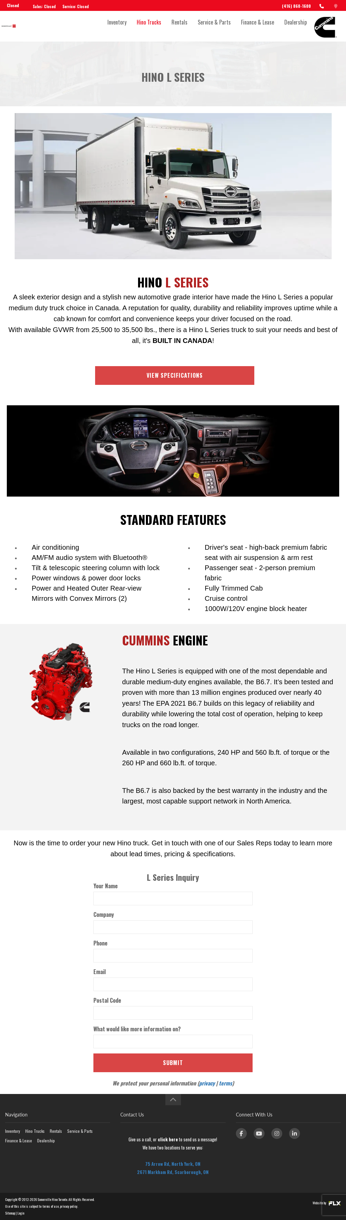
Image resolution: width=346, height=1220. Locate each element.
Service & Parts (214, 26)
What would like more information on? (137, 1029)
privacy (207, 1083)
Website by (327, 1202)
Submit (173, 1063)
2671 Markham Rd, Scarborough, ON (173, 1172)
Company (103, 914)
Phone (100, 943)
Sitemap (10, 1213)
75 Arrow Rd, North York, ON (172, 1163)
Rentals (179, 26)
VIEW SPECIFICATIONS (175, 375)
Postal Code (107, 1000)
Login (20, 1213)
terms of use (51, 1206)
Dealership (295, 26)
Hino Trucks (149, 26)
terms (225, 1083)
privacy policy (68, 1206)
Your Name (105, 886)
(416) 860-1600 (296, 6)
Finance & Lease (257, 26)
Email (99, 972)
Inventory (116, 26)
